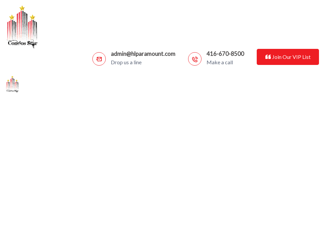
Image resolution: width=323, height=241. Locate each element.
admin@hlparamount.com (143, 53)
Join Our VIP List (288, 57)
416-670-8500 (225, 53)
